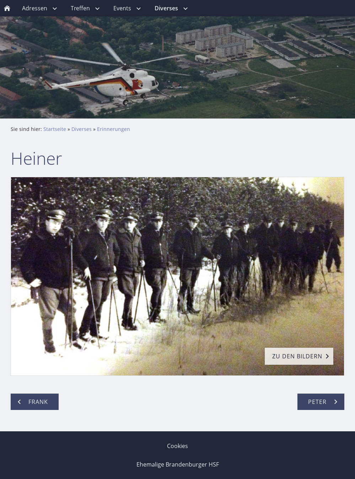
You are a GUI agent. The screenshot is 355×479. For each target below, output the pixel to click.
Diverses (81, 129)
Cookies (177, 446)
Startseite (54, 129)
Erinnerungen (113, 129)
